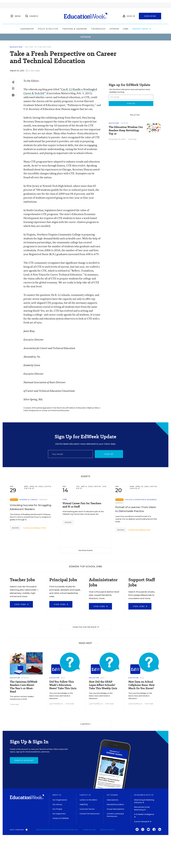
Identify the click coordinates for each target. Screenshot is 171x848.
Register (15, 528)
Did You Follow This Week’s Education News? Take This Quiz (62, 685)
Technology (98, 29)
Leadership (27, 29)
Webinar (43, 500)
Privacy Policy (107, 830)
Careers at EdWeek (60, 818)
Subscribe (150, 16)
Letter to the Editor (38, 47)
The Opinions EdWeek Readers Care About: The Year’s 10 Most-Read (23, 686)
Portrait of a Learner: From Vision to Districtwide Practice (135, 509)
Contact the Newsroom (90, 814)
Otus (148, 530)
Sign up (109, 454)
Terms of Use (89, 830)
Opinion (114, 29)
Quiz (63, 678)
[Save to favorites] (13, 88)
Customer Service (87, 809)
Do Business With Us (144, 795)
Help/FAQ (84, 804)
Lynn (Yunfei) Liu (56, 704)
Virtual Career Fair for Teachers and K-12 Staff (82, 505)
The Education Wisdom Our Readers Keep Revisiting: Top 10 (126, 130)
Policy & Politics (48, 29)
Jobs (125, 29)
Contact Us (85, 795)
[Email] (70, 454)
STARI (43, 528)
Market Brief (141, 29)
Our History (57, 804)
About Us (56, 795)
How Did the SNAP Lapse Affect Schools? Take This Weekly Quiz (103, 685)
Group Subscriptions (115, 809)
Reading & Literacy (29, 500)
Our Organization (59, 800)
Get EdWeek (112, 795)
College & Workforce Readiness (141, 500)
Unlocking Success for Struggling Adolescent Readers (30, 507)
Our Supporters (59, 814)
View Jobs (21, 604)
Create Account (24, 760)
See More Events (85, 550)
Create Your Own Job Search (86, 627)
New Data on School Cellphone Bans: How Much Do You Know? (141, 685)
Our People (57, 809)
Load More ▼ (85, 724)
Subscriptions (112, 800)
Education (16, 47)
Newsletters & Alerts (115, 804)
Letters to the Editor (88, 800)
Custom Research (142, 822)
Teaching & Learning (74, 29)
